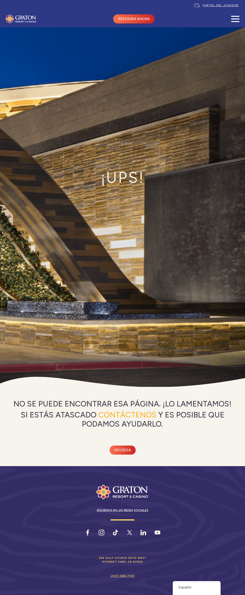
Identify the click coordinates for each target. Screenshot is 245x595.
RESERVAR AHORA (134, 19)
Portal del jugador (221, 5)
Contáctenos (127, 414)
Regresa (122, 450)
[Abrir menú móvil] (235, 19)
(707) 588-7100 (123, 576)
